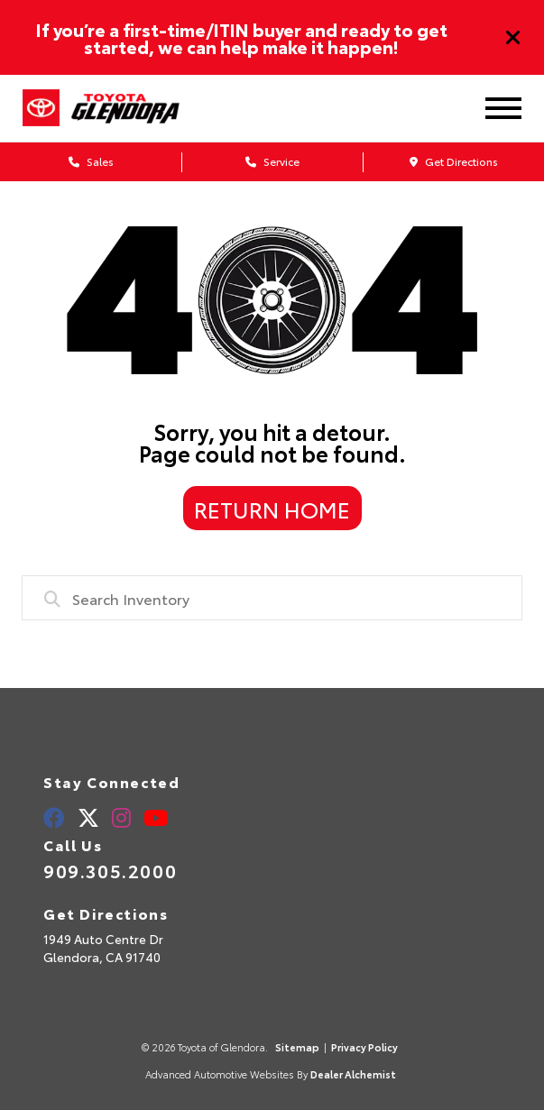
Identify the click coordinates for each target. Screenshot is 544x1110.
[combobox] (272, 597)
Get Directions (454, 161)
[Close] (513, 38)
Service (272, 161)
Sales (91, 161)
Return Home (272, 508)
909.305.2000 (110, 870)
